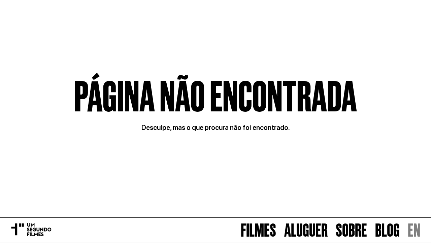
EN (414, 230)
